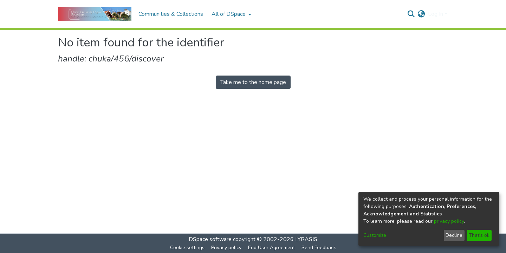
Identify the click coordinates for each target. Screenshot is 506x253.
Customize (374, 235)
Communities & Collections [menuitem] (170, 14)
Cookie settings (187, 247)
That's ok (479, 235)
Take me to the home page (253, 82)
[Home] (94, 14)
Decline (454, 235)
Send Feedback (318, 247)
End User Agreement (271, 247)
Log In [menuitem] (435, 14)
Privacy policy (226, 247)
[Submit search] (411, 14)
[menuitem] (230, 14)
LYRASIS (306, 239)
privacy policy (449, 221)
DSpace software (210, 239)
